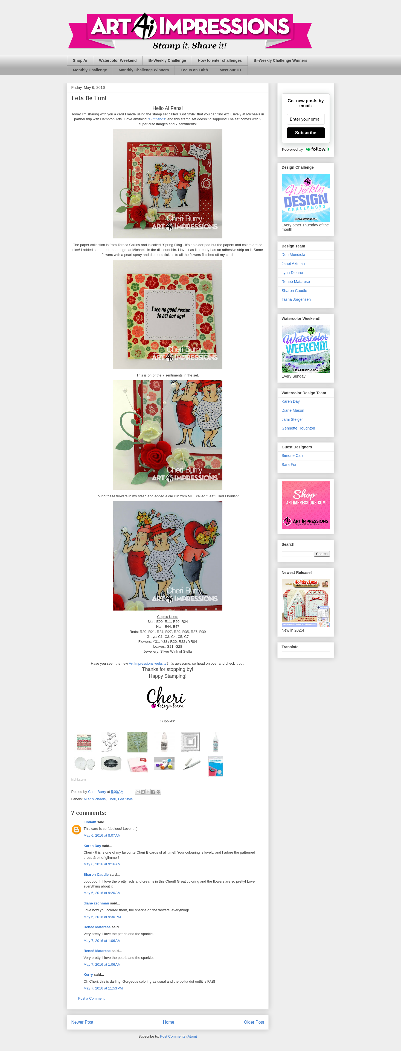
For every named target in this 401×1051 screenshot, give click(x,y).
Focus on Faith (194, 70)
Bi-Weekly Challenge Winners (280, 60)
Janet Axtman (293, 263)
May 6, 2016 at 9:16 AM (102, 864)
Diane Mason (293, 410)
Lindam (90, 822)
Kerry (88, 975)
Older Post (254, 1022)
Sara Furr (290, 464)
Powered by (306, 149)
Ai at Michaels (94, 799)
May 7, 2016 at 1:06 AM (102, 941)
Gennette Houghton (298, 428)
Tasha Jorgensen (296, 299)
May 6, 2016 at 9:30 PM (102, 917)
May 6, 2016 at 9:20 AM (102, 893)
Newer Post (82, 1022)
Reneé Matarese (97, 927)
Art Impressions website (148, 663)
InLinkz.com (78, 779)
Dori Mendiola (293, 254)
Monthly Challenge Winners (144, 70)
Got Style (125, 799)
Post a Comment (91, 998)
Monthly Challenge (90, 70)
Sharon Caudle (96, 874)
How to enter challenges (220, 60)
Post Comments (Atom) (178, 1036)
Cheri (111, 799)
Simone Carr (292, 455)
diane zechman (96, 903)
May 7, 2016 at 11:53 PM (103, 988)
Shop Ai (80, 60)
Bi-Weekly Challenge (167, 60)
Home (169, 1022)
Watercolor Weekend (118, 60)
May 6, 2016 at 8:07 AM (102, 835)
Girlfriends (157, 119)
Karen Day (92, 846)
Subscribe (305, 132)
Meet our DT (231, 70)
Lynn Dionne (292, 272)
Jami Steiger (292, 419)
